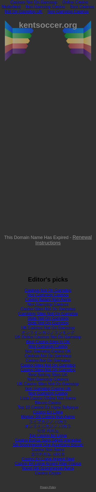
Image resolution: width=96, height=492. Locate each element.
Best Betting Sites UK (48, 375)
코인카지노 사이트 (48, 454)
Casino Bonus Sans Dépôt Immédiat (48, 440)
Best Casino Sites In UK (48, 342)
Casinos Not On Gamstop (48, 290)
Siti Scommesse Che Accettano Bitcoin (48, 445)
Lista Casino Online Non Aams (48, 398)
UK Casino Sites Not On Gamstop (48, 384)
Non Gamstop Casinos (68, 11)
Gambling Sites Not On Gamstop (48, 314)
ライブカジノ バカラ (48, 421)
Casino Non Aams (47, 449)
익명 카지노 (48, 431)
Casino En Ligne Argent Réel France (48, 463)
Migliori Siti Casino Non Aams (48, 417)
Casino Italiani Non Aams (48, 299)
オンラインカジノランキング (48, 332)
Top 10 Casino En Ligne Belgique (48, 407)
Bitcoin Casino (48, 403)
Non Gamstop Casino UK (48, 351)
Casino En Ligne (48, 412)
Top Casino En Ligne (48, 435)
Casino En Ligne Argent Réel (48, 459)
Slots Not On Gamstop (47, 318)
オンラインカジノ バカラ (48, 426)
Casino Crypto (48, 473)
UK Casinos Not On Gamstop (48, 328)
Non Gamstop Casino (45, 7)
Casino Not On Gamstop (48, 360)
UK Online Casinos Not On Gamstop (48, 337)
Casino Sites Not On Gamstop (47, 309)
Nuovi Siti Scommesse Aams (48, 468)
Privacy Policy (48, 487)
